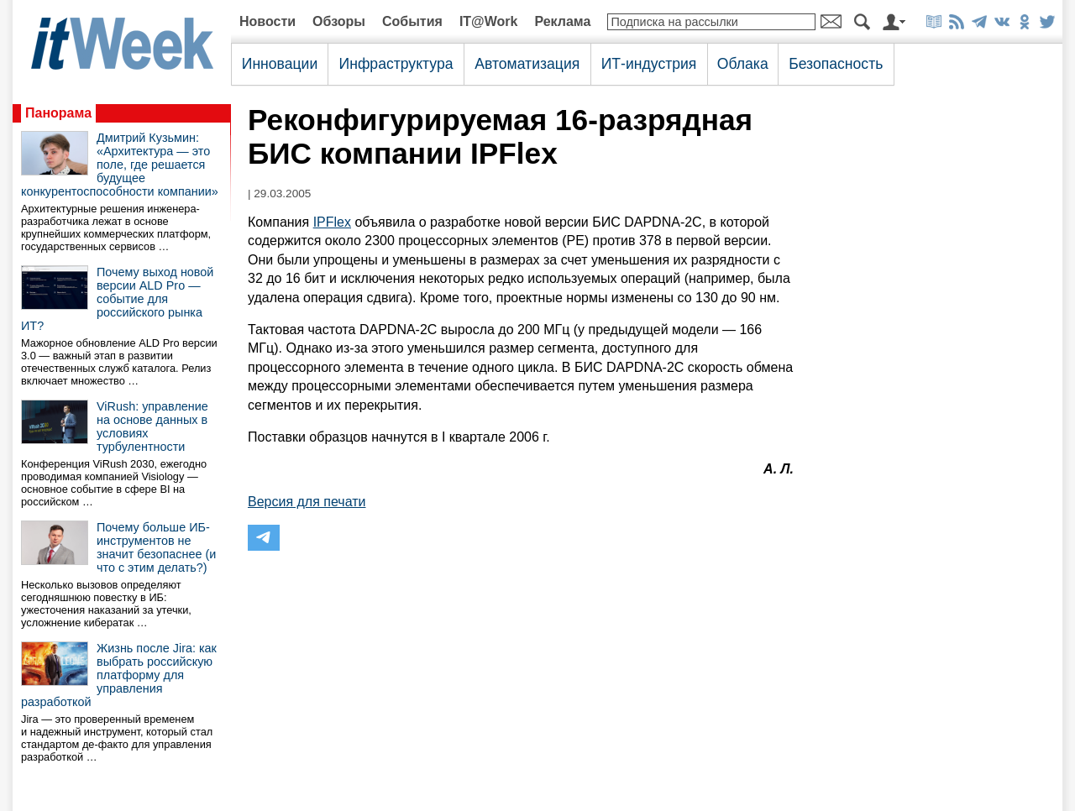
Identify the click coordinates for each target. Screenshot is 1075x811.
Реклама (562, 21)
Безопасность (836, 63)
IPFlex (332, 222)
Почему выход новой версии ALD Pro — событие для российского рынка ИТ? (117, 298)
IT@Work (488, 21)
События (412, 21)
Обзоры (338, 21)
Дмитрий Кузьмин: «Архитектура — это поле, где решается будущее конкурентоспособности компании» (119, 164)
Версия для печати (306, 501)
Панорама (58, 113)
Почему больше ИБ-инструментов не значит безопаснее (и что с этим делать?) (156, 547)
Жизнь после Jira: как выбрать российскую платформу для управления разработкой (119, 675)
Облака (742, 63)
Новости (267, 21)
